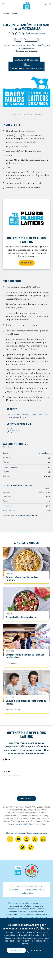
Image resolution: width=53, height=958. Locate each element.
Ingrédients (15, 115)
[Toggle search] (50, 4)
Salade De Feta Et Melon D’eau (21, 617)
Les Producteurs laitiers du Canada (26, 5)
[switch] (26, 66)
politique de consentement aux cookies (31, 938)
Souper (18, 40)
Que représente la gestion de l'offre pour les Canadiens (25, 656)
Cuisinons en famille (35, 889)
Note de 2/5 (13, 33)
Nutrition (38, 115)
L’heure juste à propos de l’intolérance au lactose (26, 702)
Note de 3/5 (16, 33)
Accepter (16, 950)
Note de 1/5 (9, 33)
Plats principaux (31, 40)
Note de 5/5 (23, 33)
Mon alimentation (26, 893)
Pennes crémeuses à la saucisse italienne (22, 578)
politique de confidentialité (22, 824)
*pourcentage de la (20, 515)
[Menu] (3, 4)
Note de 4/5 (19, 33)
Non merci (36, 950)
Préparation (27, 115)
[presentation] (26, 787)
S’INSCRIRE (26, 263)
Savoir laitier (14, 889)
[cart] (45, 4)
